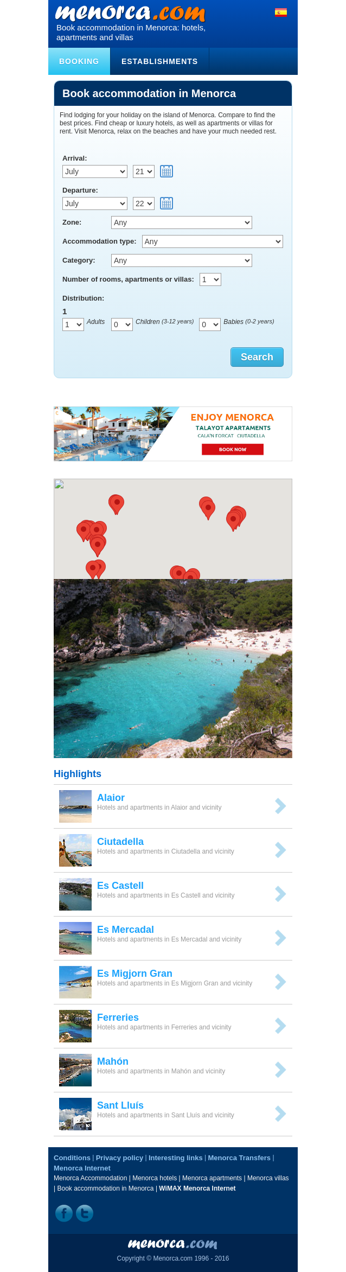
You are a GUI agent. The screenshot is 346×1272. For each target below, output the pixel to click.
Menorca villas (268, 1178)
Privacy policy (119, 1158)
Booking (79, 61)
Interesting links (176, 1158)
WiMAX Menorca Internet (197, 1188)
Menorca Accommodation (90, 1178)
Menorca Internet (82, 1168)
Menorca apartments (212, 1178)
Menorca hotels (154, 1178)
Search (257, 357)
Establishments (159, 61)
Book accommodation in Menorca (105, 1188)
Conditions (72, 1158)
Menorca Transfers (239, 1158)
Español (281, 12)
